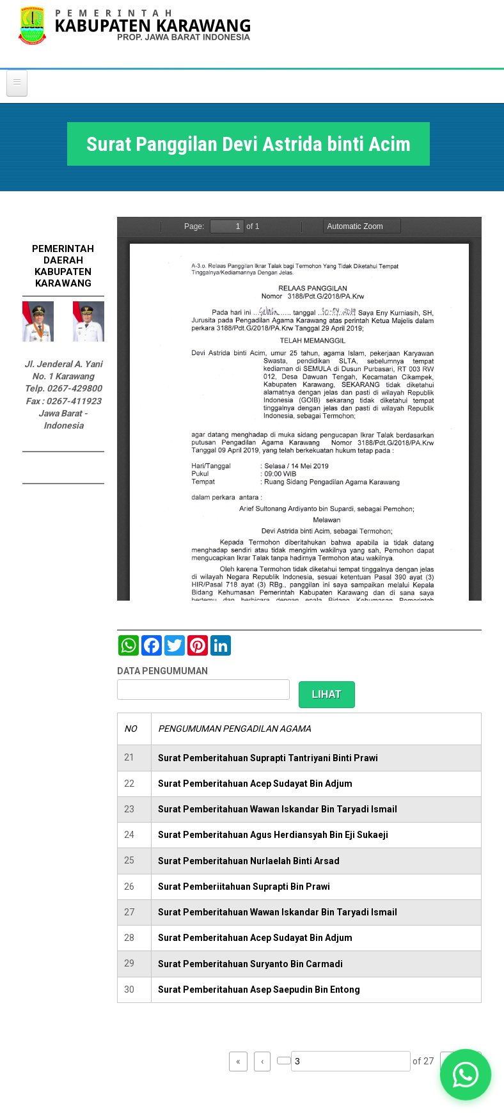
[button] (465, 1074)
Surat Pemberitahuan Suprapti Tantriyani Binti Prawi (268, 758)
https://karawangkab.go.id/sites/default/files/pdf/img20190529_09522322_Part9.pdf (299, 409)
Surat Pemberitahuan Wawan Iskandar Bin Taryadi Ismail (277, 809)
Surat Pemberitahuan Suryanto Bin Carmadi (250, 964)
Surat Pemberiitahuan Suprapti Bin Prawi (244, 886)
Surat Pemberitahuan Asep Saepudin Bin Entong (259, 989)
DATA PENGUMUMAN (162, 671)
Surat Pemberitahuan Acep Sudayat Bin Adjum (255, 783)
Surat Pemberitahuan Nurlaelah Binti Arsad (249, 861)
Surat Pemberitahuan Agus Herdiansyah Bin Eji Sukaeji (273, 835)
